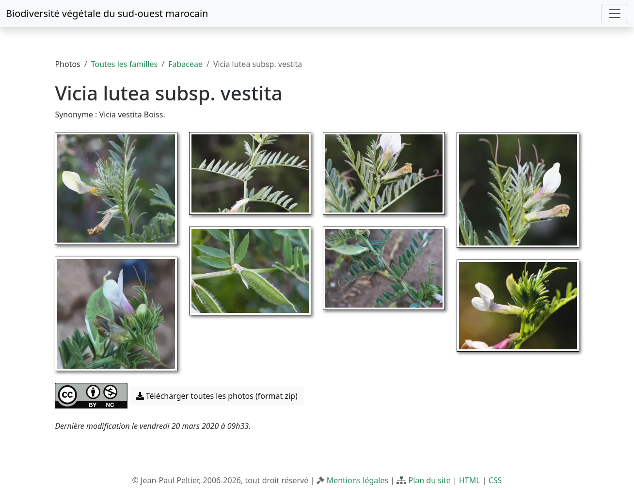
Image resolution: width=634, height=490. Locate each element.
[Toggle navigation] (614, 13)
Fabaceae (185, 64)
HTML (469, 480)
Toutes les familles (124, 64)
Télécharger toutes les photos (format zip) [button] (217, 396)
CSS (495, 480)
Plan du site (429, 480)
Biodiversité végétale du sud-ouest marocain (107, 13)
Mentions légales (358, 480)
